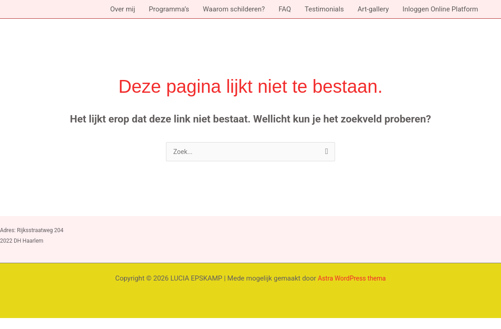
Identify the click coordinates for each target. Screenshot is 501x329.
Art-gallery (373, 9)
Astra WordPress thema (352, 279)
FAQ (284, 9)
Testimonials (324, 9)
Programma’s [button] (169, 9)
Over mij (122, 9)
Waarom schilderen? (234, 9)
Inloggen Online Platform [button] (440, 9)
